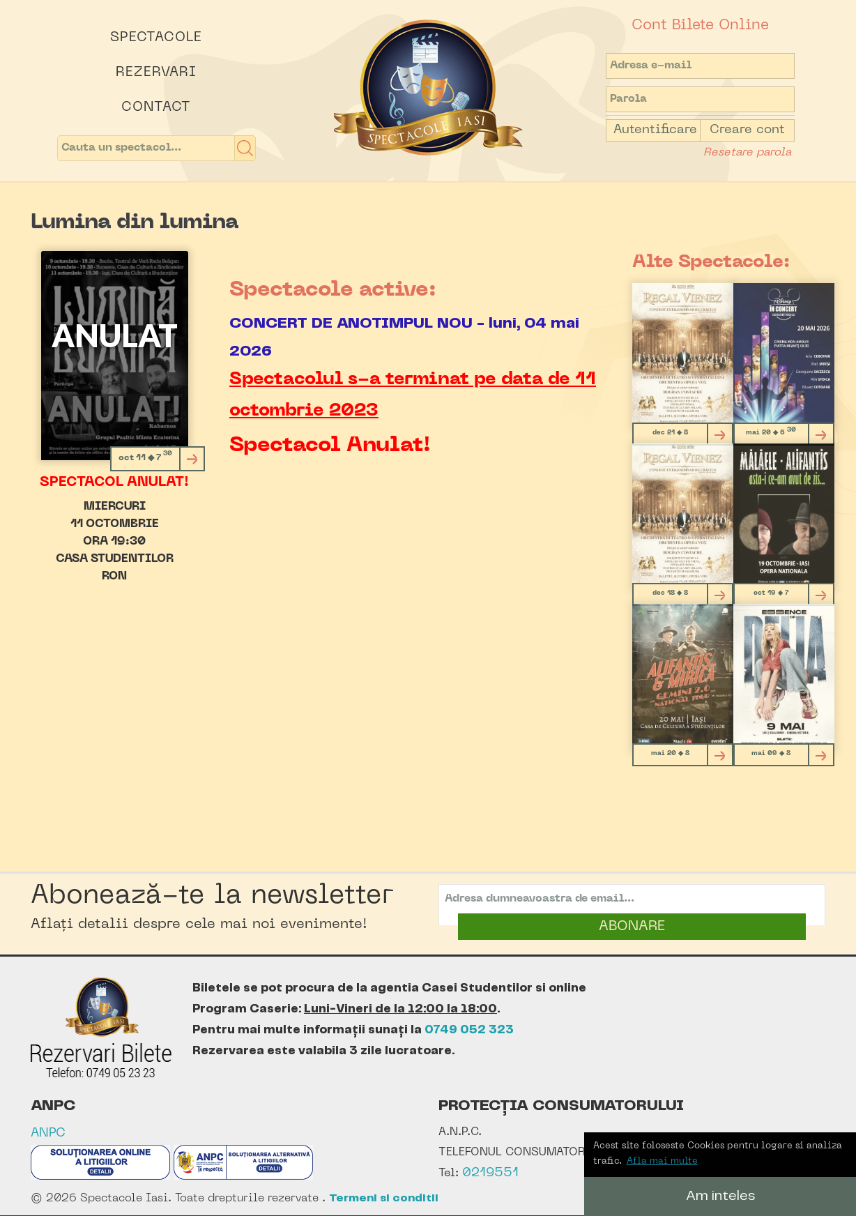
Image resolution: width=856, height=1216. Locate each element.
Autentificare (655, 130)
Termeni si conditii (383, 1198)
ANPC (48, 1133)
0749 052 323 (469, 1029)
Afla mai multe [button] (662, 1161)
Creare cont (747, 130)
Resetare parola (747, 152)
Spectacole (156, 37)
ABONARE (632, 927)
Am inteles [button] (720, 1196)
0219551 (490, 1173)
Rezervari (156, 72)
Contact (156, 107)
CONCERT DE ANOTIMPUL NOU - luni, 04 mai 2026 (404, 337)
